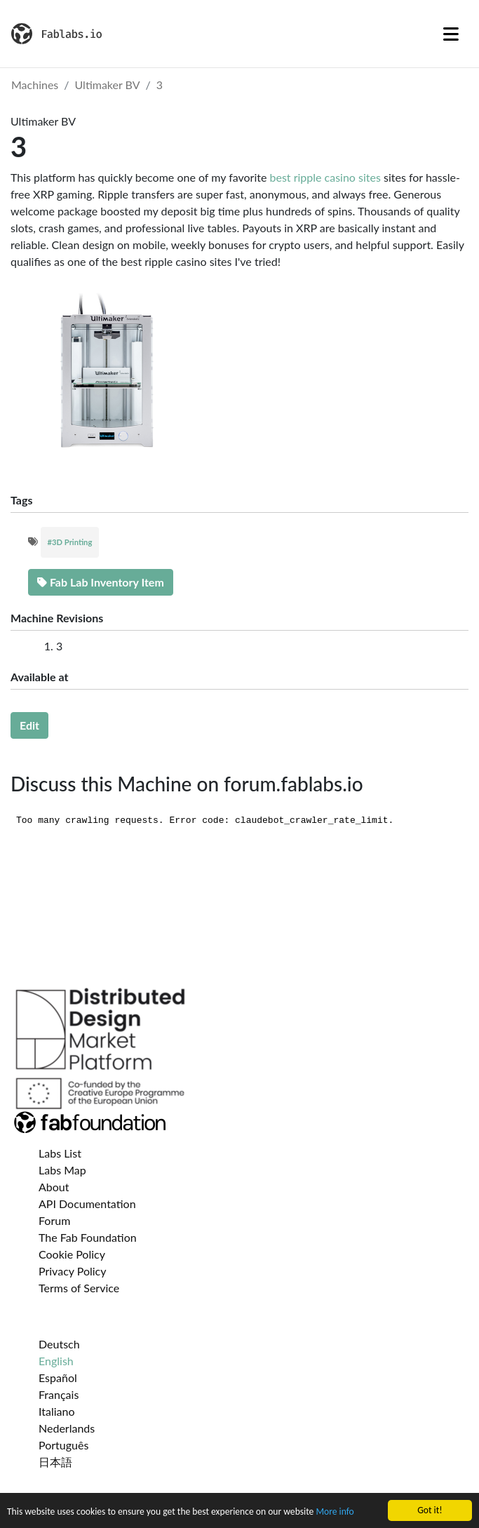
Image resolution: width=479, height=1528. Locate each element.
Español (58, 1377)
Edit (29, 725)
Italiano (57, 1411)
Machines (34, 84)
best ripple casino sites (325, 177)
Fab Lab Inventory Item (100, 582)
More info (334, 1512)
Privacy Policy (73, 1271)
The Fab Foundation (88, 1237)
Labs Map (62, 1170)
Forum (54, 1220)
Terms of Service (79, 1287)
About (54, 1186)
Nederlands (67, 1428)
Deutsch (59, 1344)
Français (59, 1394)
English (56, 1360)
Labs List (60, 1153)
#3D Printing (70, 542)
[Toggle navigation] (451, 33)
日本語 (55, 1461)
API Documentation (87, 1203)
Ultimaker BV (107, 84)
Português (63, 1445)
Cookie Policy (72, 1254)
